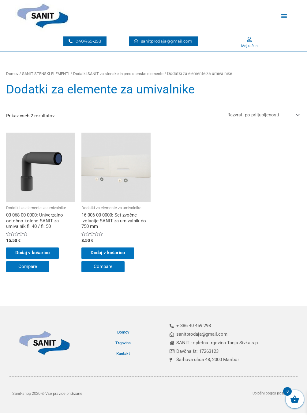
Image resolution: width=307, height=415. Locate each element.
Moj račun (249, 45)
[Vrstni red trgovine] (262, 115)
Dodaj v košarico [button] (35, 255)
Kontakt (123, 355)
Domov (13, 73)
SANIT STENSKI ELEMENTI (48, 73)
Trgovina (123, 345)
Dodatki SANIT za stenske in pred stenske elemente (126, 73)
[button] (284, 16)
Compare (27, 268)
